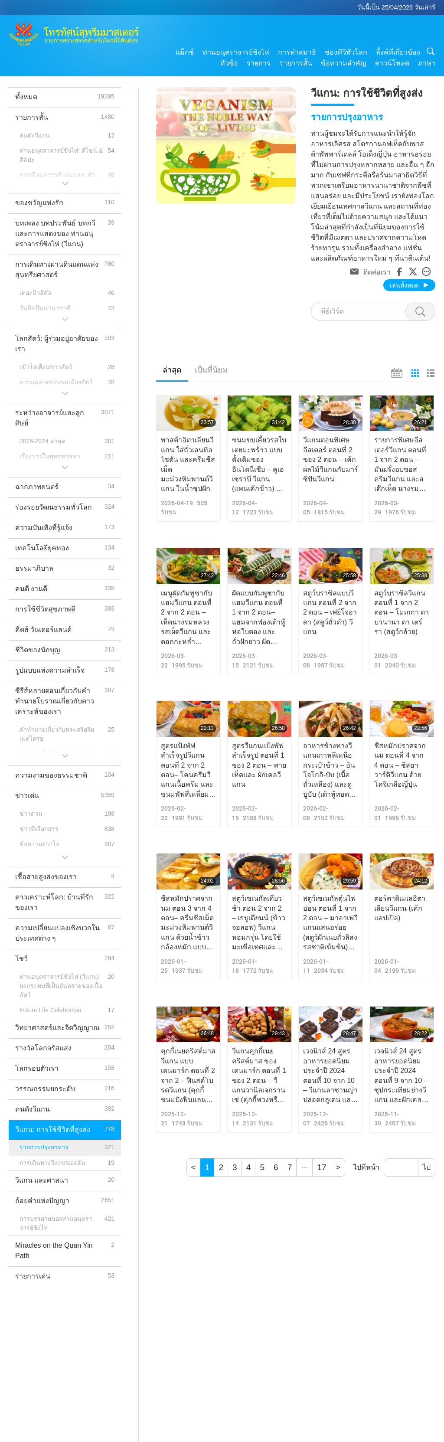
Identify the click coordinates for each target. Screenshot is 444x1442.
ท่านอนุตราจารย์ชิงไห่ (235, 52)
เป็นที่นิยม (211, 370)
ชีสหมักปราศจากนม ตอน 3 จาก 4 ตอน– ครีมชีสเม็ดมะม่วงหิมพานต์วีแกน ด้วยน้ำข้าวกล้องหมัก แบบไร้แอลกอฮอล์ (187, 923)
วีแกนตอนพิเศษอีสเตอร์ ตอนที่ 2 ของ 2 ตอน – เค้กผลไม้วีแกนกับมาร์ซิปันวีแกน (330, 459)
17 (321, 1167)
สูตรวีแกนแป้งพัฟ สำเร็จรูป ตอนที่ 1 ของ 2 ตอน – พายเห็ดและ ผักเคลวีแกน (259, 765)
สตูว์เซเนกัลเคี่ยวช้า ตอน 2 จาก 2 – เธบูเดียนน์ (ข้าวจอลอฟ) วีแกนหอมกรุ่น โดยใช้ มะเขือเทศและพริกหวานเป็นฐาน (259, 923)
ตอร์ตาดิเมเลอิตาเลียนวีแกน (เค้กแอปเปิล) (399, 908)
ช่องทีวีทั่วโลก (346, 52)
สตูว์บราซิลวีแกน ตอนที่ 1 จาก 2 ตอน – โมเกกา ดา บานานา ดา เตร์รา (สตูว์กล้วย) (401, 612)
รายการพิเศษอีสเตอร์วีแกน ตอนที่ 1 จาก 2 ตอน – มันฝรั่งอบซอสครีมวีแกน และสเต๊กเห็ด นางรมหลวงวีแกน (400, 465)
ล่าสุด (172, 370)
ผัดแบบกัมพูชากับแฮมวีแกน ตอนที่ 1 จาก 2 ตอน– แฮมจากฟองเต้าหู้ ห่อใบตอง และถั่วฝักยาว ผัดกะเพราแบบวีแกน (258, 618)
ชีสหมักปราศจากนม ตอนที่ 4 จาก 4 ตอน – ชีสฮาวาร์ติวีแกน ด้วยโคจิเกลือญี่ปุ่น (400, 765)
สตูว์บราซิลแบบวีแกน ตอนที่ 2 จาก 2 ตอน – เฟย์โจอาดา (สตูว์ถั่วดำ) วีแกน (330, 612)
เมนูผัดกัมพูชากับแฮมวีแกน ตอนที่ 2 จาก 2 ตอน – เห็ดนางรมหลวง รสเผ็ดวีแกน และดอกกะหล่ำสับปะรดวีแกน (186, 618)
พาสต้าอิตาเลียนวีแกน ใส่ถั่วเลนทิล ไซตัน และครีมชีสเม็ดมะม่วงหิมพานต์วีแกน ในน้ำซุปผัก (188, 464)
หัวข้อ (229, 63)
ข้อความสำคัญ (343, 63)
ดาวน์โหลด (392, 63)
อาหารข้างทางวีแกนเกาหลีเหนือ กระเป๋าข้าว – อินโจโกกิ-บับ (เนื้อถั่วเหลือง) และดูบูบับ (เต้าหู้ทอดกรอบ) (329, 770)
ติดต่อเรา (377, 271)
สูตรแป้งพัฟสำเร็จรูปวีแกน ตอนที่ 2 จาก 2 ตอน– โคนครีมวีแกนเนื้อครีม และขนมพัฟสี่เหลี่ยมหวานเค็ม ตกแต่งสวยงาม (187, 770)
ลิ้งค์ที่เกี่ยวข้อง (398, 52)
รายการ (259, 63)
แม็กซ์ (185, 52)
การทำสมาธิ (297, 52)
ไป (427, 1167)
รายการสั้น (295, 63)
